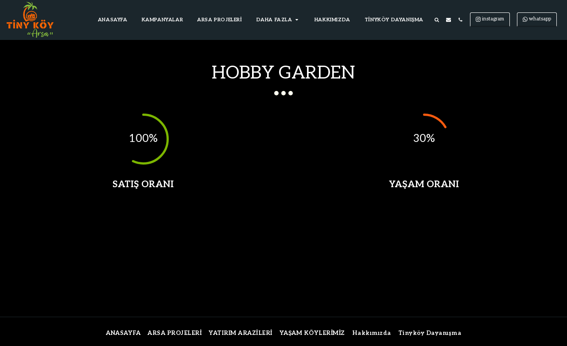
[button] (278, 20)
